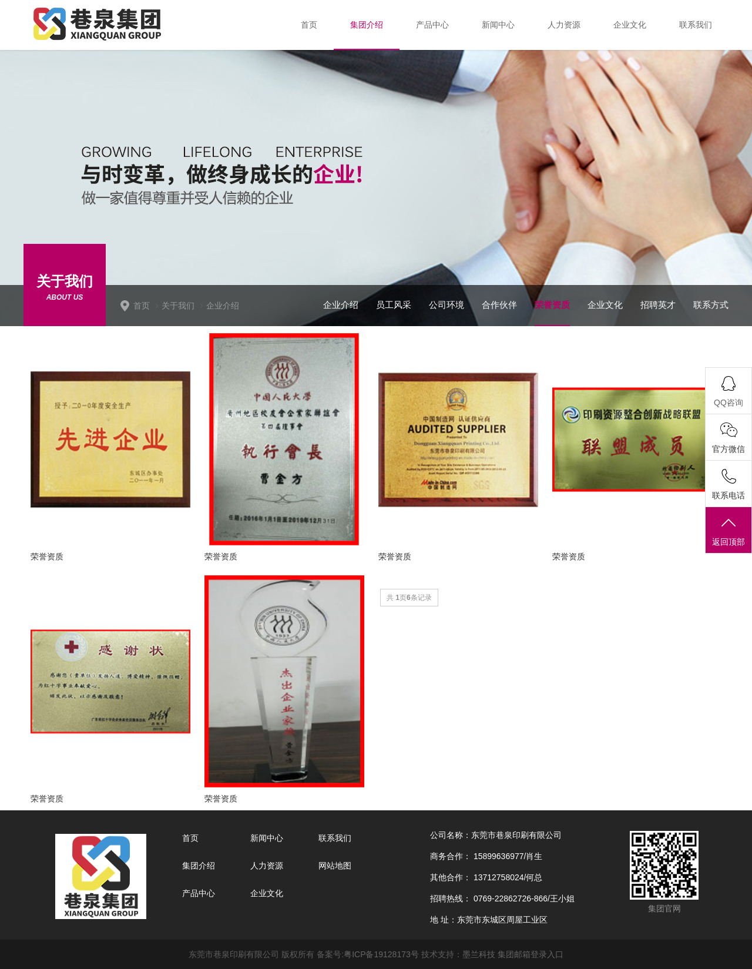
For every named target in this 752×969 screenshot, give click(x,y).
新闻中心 (266, 838)
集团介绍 (198, 865)
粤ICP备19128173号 (381, 954)
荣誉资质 (552, 305)
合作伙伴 (499, 305)
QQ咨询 (728, 402)
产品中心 (198, 893)
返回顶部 (728, 530)
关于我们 (178, 305)
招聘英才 (658, 305)
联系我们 (334, 838)
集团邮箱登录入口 (530, 954)
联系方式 (710, 305)
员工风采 (393, 305)
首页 (141, 305)
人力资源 (266, 865)
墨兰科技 (478, 954)
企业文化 (605, 305)
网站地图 (334, 865)
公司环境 (446, 305)
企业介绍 (222, 305)
